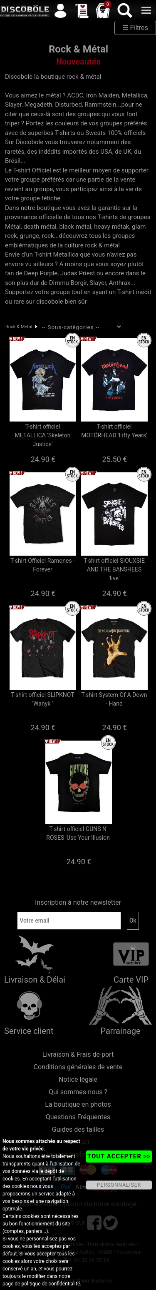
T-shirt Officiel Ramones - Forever (42, 565)
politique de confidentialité (50, 1284)
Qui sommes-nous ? (78, 1092)
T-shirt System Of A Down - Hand (114, 699)
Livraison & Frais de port (78, 1054)
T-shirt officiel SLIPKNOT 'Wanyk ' (42, 699)
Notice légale (78, 1079)
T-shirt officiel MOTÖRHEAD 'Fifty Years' (114, 431)
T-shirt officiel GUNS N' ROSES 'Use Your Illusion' (78, 833)
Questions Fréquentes (78, 1117)
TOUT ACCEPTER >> (119, 1156)
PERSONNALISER (119, 1185)
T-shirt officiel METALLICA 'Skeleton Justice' (43, 435)
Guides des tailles (78, 1129)
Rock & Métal (18, 326)
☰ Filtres (135, 27)
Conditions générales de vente (78, 1067)
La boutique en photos (78, 1104)
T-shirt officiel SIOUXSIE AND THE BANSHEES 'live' (114, 569)
